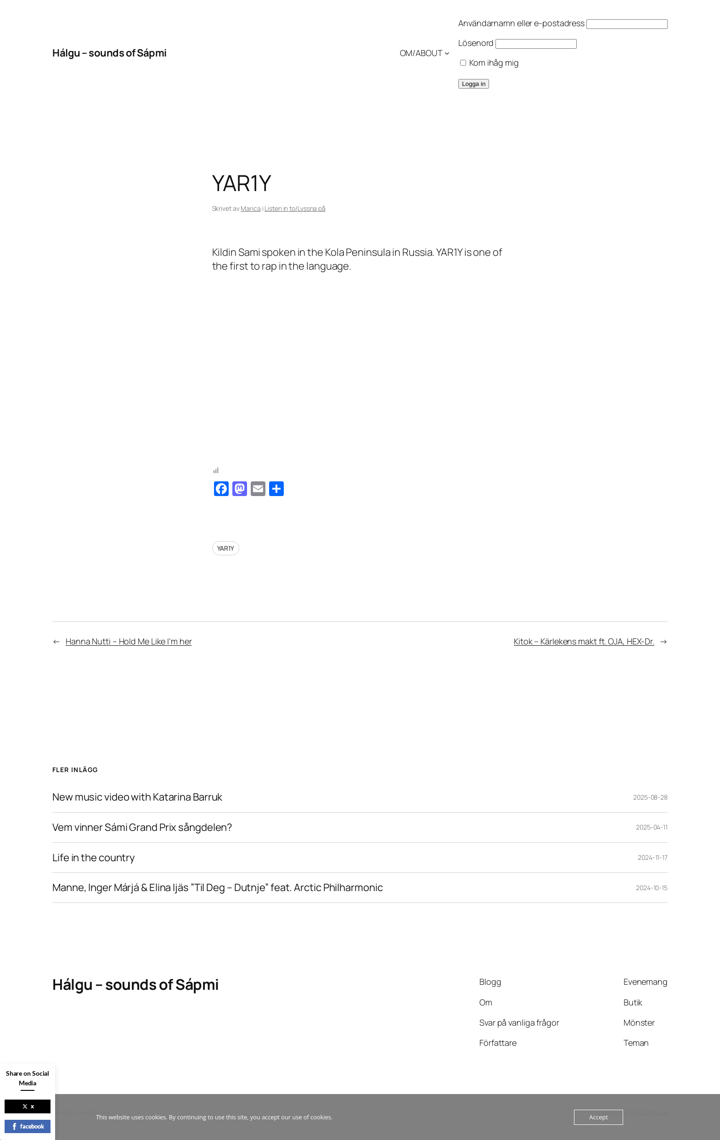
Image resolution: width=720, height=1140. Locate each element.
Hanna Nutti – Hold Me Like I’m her (129, 641)
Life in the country (93, 857)
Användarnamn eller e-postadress (521, 22)
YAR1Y (226, 548)
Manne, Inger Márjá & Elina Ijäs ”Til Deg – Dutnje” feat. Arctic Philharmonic (217, 887)
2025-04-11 (652, 827)
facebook (27, 1126)
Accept (598, 1117)
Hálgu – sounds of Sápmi (109, 53)
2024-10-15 (652, 887)
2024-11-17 (653, 857)
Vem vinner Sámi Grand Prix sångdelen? (142, 827)
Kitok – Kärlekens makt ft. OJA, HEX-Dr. (584, 641)
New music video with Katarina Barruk (137, 797)
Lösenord (476, 42)
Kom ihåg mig (489, 62)
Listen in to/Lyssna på (295, 208)
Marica (250, 208)
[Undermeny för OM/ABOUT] (447, 53)
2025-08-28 (650, 797)
